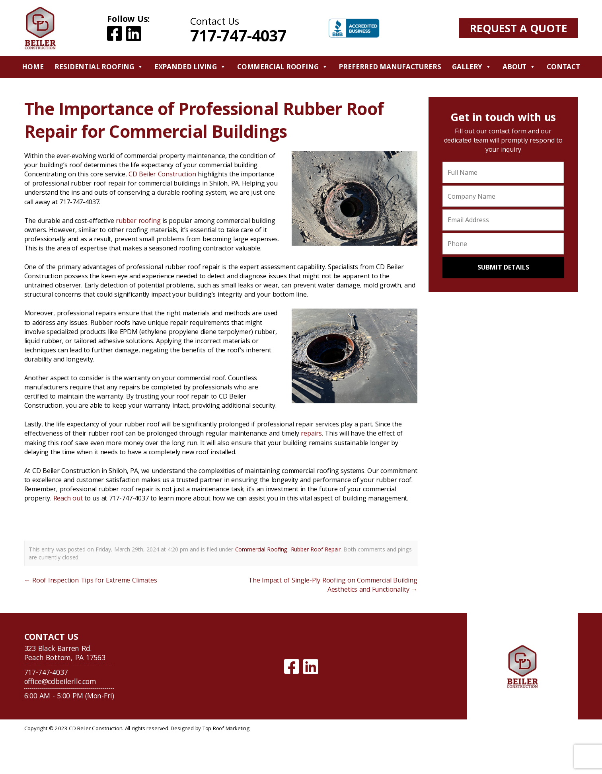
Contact (563, 66)
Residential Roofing (99, 67)
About (519, 67)
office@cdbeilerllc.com (60, 681)
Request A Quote (518, 28)
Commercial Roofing (282, 67)
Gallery (471, 67)
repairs (311, 433)
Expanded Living (190, 67)
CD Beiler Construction (162, 174)
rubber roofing (138, 220)
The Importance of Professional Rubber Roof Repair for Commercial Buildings (204, 120)
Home (32, 66)
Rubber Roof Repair (316, 549)
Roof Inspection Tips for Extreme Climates (90, 580)
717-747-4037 (238, 35)
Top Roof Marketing (226, 728)
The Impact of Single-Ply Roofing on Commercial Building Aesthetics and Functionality (332, 585)
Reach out (68, 498)
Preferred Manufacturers (390, 66)
